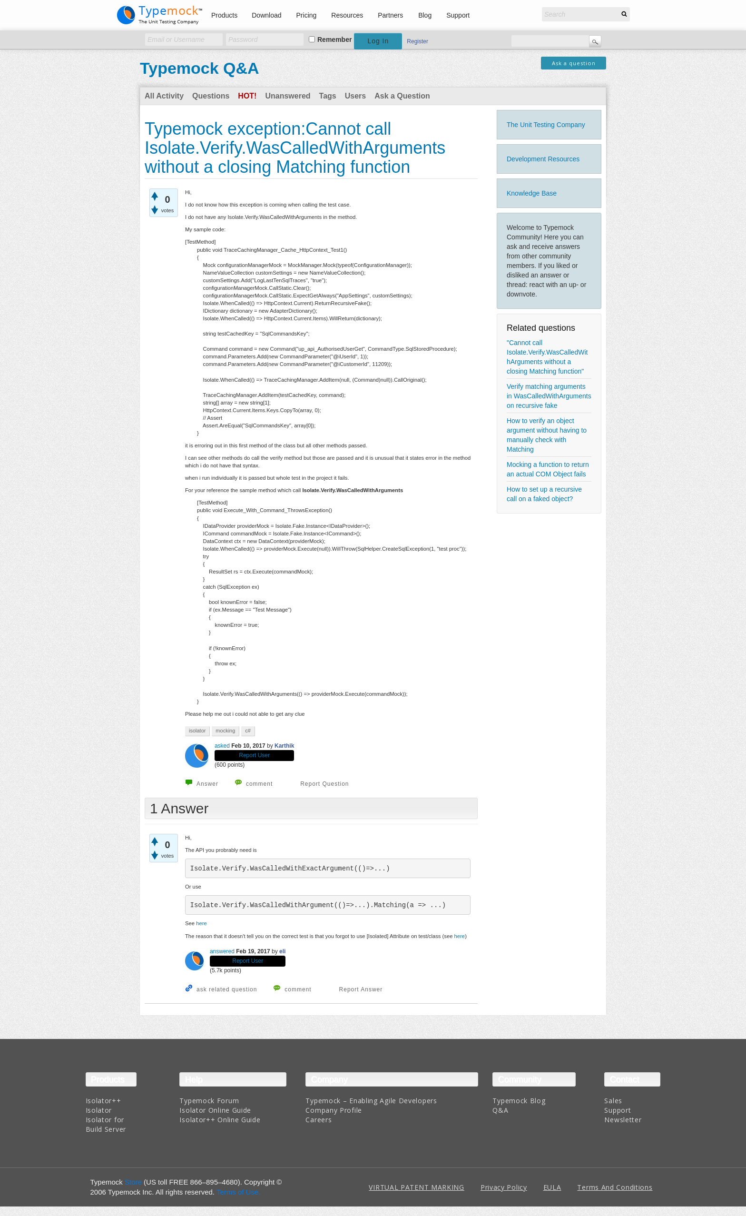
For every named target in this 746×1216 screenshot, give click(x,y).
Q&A (500, 1110)
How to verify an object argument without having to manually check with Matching (547, 435)
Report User (254, 755)
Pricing (306, 15)
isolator (197, 730)
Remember (334, 39)
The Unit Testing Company (546, 125)
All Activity (164, 96)
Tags (327, 96)
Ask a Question (402, 96)
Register (417, 41)
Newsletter (622, 1119)
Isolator (99, 1110)
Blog (425, 15)
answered (222, 951)
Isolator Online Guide (215, 1110)
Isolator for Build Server (106, 1124)
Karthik (284, 745)
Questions (210, 96)
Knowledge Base (532, 193)
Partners (390, 15)
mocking (225, 730)
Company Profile (333, 1110)
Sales (613, 1100)
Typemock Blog (518, 1100)
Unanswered (287, 96)
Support (458, 15)
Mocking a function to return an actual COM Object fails (548, 469)
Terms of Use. (238, 1192)
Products (224, 15)
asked (222, 745)
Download (266, 15)
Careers (318, 1119)
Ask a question (574, 63)
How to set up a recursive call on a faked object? (544, 494)
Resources (347, 15)
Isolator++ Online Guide (219, 1119)
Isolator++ (103, 1100)
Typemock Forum (209, 1100)
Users (355, 96)
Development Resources (543, 159)
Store (133, 1182)
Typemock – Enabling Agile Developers (371, 1100)
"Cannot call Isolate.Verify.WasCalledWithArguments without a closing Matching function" (547, 357)
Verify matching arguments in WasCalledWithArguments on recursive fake (549, 396)
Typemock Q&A (199, 68)
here (201, 923)
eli (282, 951)
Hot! (247, 96)
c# (248, 730)
